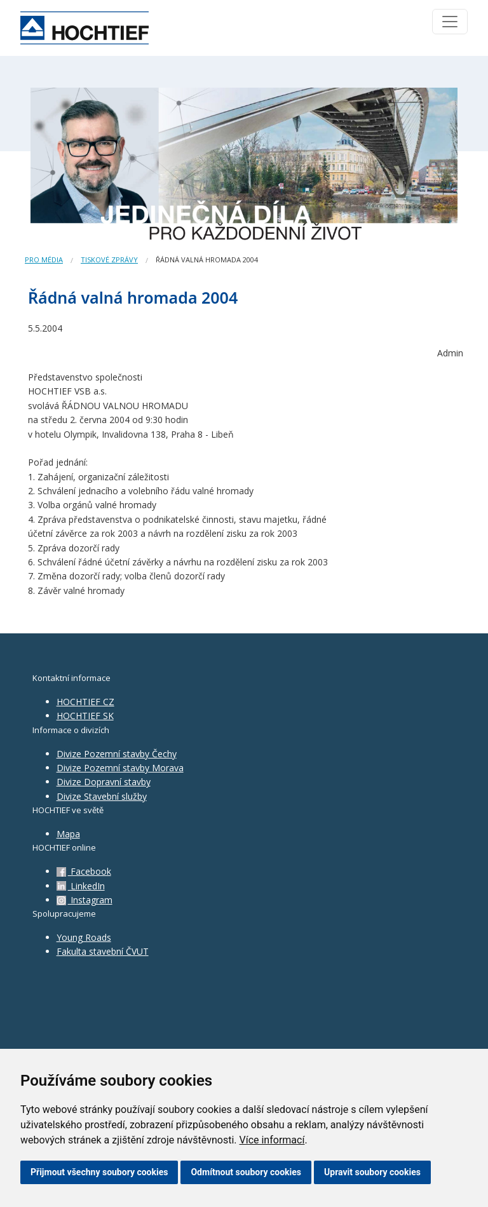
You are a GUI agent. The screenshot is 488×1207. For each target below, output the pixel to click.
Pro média (44, 259)
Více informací (271, 1140)
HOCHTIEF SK (85, 716)
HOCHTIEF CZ (85, 702)
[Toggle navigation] (450, 21)
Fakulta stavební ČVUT (103, 951)
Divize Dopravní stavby (104, 782)
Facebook (84, 871)
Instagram (84, 900)
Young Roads (84, 937)
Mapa (68, 834)
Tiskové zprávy (109, 259)
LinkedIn (81, 886)
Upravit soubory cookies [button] (372, 1172)
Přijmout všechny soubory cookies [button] (99, 1172)
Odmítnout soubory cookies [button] (246, 1172)
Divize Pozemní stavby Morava (120, 768)
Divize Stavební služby (102, 796)
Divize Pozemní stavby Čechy (117, 754)
